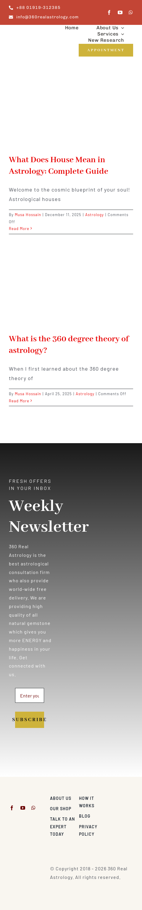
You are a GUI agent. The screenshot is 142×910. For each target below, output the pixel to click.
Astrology (94, 214)
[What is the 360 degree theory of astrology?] (71, 288)
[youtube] (120, 12)
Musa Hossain (28, 214)
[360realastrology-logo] (27, 32)
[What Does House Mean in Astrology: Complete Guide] (71, 109)
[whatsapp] (131, 12)
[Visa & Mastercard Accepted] (120, 797)
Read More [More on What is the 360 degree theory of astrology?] (19, 400)
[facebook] (109, 12)
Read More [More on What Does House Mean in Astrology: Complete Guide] (19, 228)
